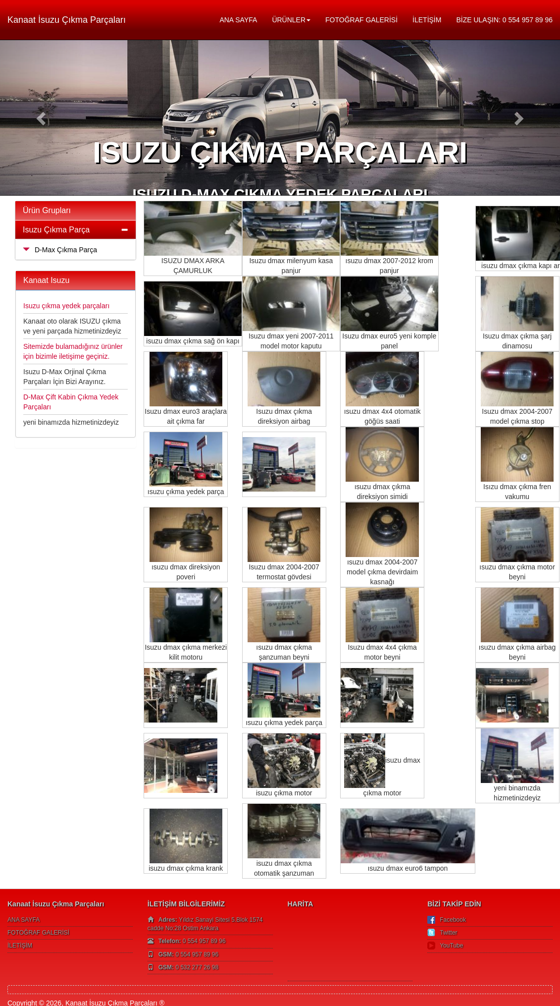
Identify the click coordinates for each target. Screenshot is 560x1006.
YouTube (451, 945)
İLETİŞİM (426, 20)
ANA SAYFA (238, 20)
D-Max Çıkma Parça (60, 250)
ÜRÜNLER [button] (291, 20)
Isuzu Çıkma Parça (56, 229)
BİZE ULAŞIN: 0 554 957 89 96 (504, 20)
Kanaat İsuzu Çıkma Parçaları (66, 20)
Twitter (448, 932)
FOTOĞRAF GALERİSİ (361, 20)
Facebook (453, 919)
